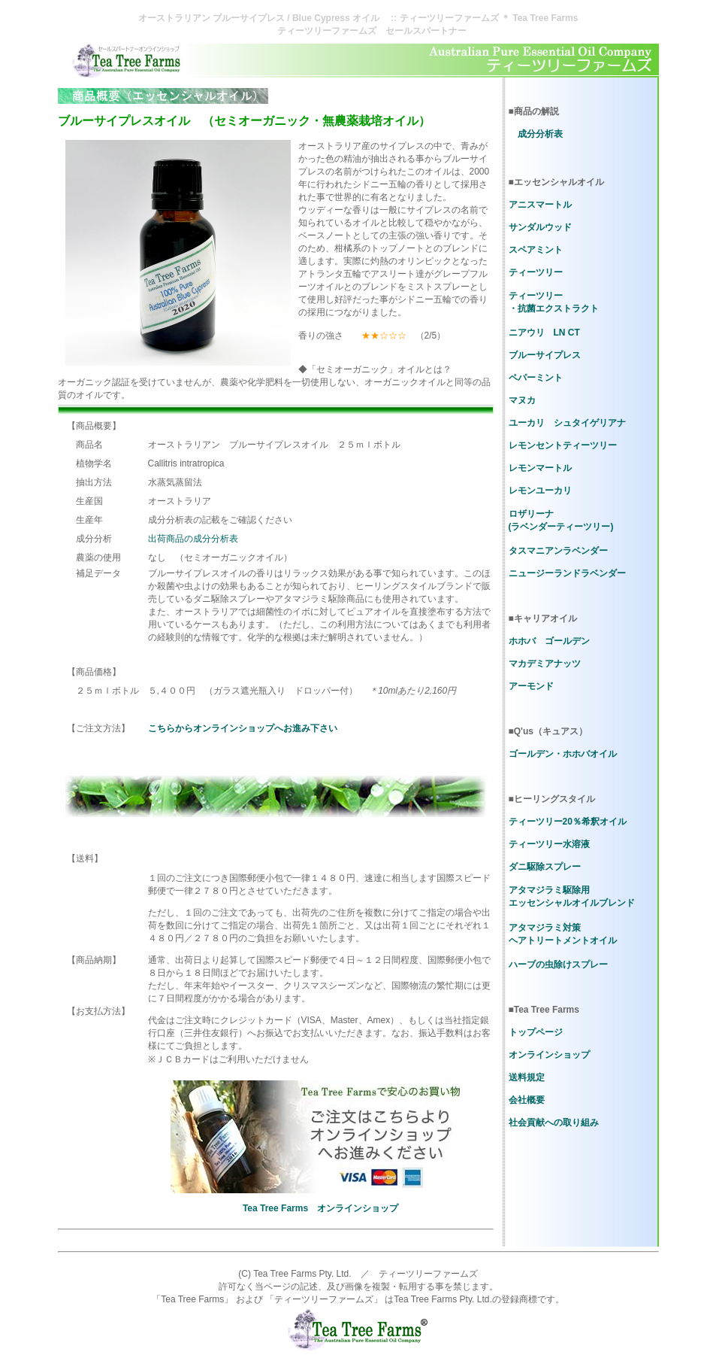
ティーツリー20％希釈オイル (568, 821)
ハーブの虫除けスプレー (558, 964)
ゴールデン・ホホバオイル (563, 754)
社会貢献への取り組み (554, 1122)
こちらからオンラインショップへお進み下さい (242, 728)
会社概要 (527, 1100)
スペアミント (536, 250)
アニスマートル (540, 204)
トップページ (536, 1032)
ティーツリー (536, 272)
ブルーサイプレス (545, 355)
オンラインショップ (549, 1055)
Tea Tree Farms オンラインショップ (320, 1208)
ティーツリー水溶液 (549, 844)
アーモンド (531, 686)
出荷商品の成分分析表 (193, 538)
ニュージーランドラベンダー (567, 573)
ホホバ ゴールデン (549, 641)
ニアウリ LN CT (544, 332)
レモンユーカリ (540, 490)
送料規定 (527, 1077)
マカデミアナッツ (545, 663)
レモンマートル (540, 468)
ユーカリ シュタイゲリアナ (567, 423)
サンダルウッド (540, 227)
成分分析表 (540, 134)
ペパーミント (536, 377)
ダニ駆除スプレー (545, 866)
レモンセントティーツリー (563, 445)
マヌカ (522, 400)
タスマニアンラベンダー (558, 550)
